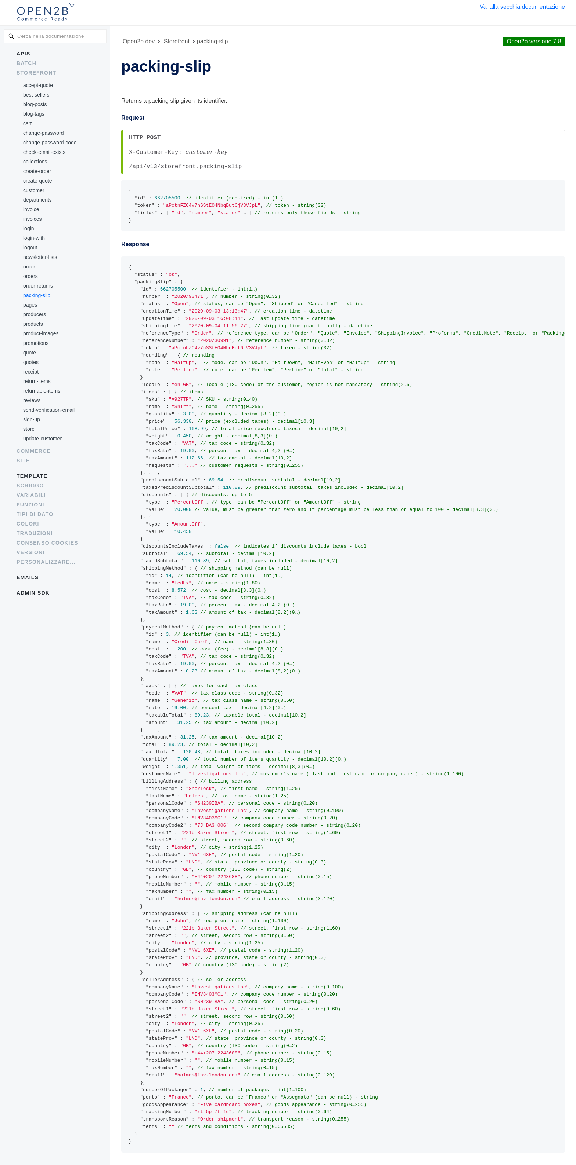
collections (35, 162)
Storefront (36, 73)
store (29, 429)
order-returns (38, 286)
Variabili (31, 495)
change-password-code (50, 142)
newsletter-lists (40, 257)
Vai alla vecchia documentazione (522, 7)
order (29, 267)
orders (30, 276)
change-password (43, 133)
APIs (23, 54)
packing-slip (36, 295)
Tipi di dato (35, 514)
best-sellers (36, 95)
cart (27, 123)
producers (34, 314)
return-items (37, 381)
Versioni (31, 552)
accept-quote (38, 85)
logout (30, 247)
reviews (31, 400)
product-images (41, 333)
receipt (31, 372)
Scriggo (30, 485)
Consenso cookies (47, 543)
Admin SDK (33, 593)
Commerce (34, 451)
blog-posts (35, 104)
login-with (34, 238)
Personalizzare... (46, 562)
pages (30, 305)
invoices (32, 219)
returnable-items (41, 391)
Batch (26, 63)
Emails (28, 577)
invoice (31, 209)
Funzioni (30, 505)
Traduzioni (35, 533)
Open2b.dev (139, 41)
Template (32, 476)
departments (37, 200)
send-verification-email (49, 410)
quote (29, 353)
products (33, 324)
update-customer (42, 438)
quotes (31, 362)
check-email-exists (44, 152)
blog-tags (33, 114)
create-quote (37, 181)
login (28, 228)
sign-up (31, 419)
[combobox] (55, 36)
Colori (28, 524)
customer (33, 190)
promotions (35, 343)
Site (23, 461)
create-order (37, 171)
